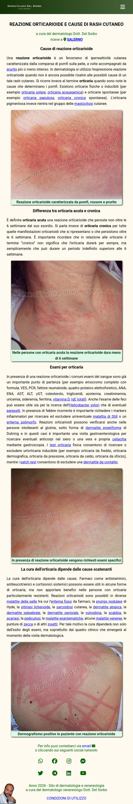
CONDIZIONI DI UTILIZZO (66, 798)
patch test (28, 462)
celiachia (119, 439)
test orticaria (60, 445)
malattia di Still (105, 416)
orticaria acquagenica (65, 92)
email (86, 746)
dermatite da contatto (100, 462)
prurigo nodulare (109, 601)
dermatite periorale (63, 613)
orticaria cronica (72, 98)
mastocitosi (83, 104)
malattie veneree (109, 618)
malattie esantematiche (64, 618)
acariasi (13, 618)
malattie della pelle (22, 601)
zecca (28, 624)
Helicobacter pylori (84, 405)
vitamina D (61, 399)
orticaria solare (34, 92)
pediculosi (32, 618)
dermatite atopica (107, 607)
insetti (53, 624)
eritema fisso (61, 601)
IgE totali (78, 399)
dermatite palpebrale (23, 613)
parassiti (13, 411)
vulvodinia (93, 613)
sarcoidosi (64, 607)
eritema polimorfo (21, 422)
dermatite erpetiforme (103, 428)
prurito (12, 69)
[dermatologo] (122, 7)
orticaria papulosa (38, 98)
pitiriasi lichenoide (35, 607)
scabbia (115, 613)
